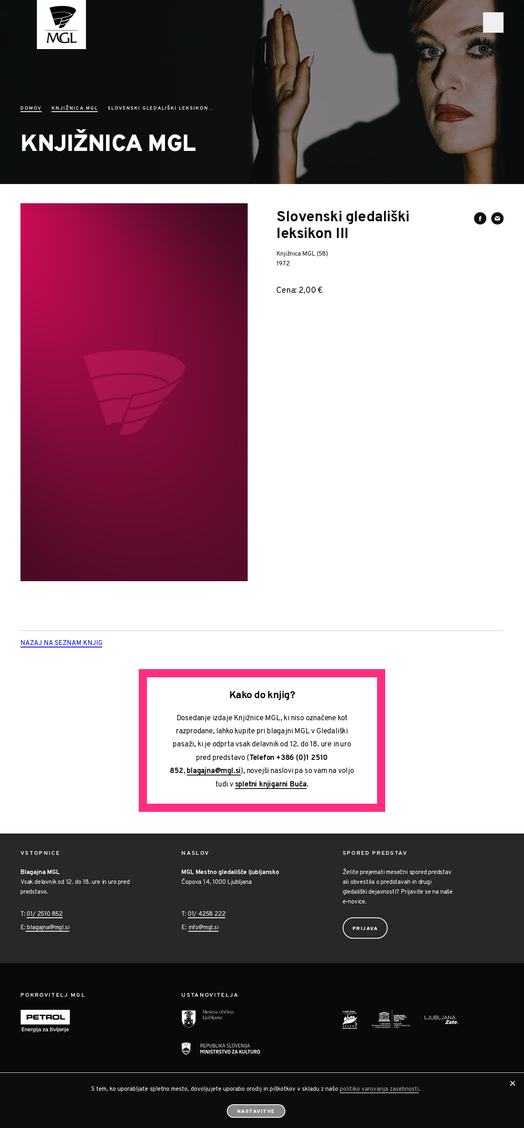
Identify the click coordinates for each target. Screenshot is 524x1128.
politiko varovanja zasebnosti (379, 1089)
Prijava (365, 929)
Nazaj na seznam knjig (74, 643)
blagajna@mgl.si (214, 771)
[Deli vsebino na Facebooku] (480, 218)
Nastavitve (256, 1111)
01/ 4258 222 (207, 914)
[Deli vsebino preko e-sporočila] (497, 218)
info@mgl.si (203, 928)
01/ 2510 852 (45, 914)
